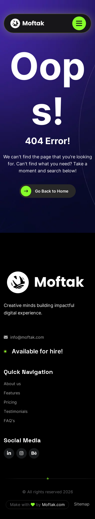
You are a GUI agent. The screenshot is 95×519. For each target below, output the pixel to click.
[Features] (12, 393)
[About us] (12, 383)
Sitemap (82, 504)
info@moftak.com (24, 337)
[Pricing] (10, 402)
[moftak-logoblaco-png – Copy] (27, 23)
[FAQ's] (9, 420)
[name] (79, 23)
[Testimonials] (16, 411)
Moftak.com (53, 504)
